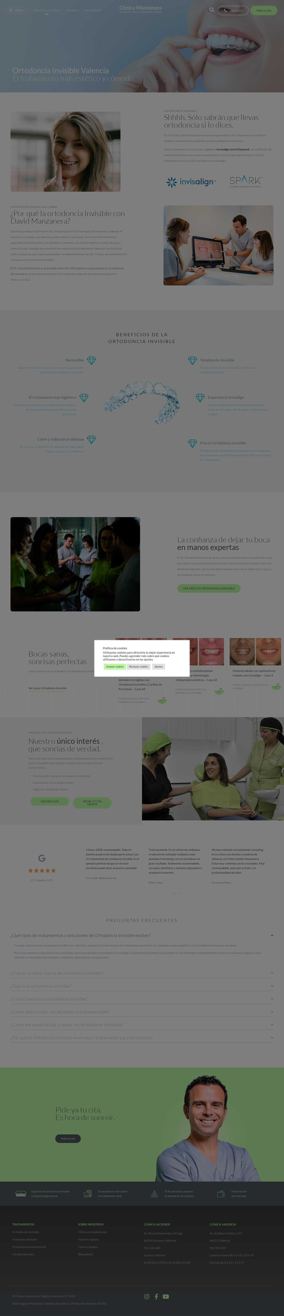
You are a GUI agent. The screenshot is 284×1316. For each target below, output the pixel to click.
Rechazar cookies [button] (138, 666)
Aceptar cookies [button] (115, 666)
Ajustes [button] (159, 666)
